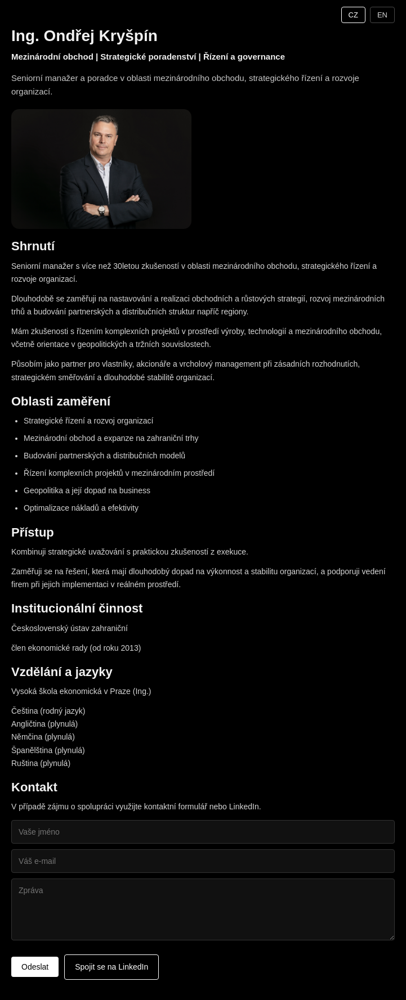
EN (382, 15)
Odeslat (34, 966)
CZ (353, 15)
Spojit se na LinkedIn (111, 966)
